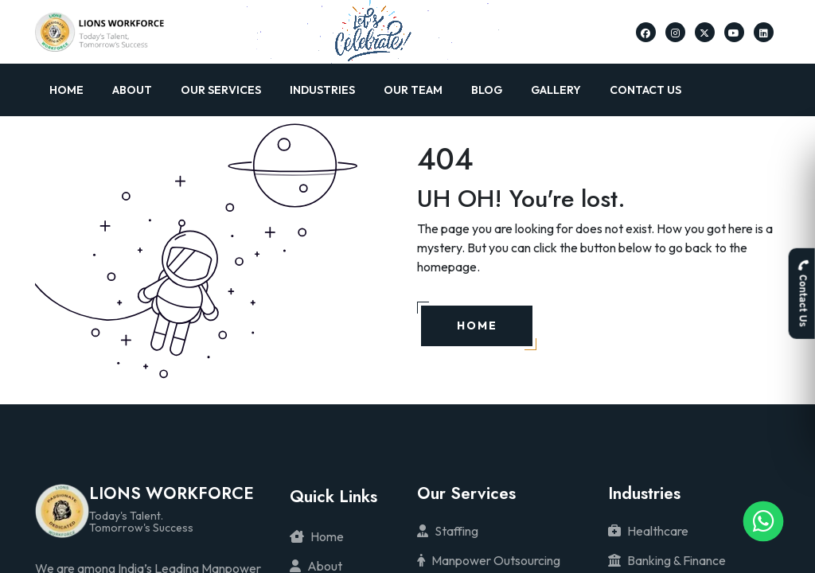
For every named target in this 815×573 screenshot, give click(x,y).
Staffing (447, 531)
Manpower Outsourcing (488, 560)
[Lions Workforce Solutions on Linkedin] (763, 32)
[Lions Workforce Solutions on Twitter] (704, 32)
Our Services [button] (221, 90)
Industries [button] (322, 90)
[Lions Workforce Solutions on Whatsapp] (763, 521)
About (132, 90)
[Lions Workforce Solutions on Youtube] (733, 32)
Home (66, 90)
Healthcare (648, 531)
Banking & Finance (667, 560)
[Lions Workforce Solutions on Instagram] (675, 32)
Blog (486, 90)
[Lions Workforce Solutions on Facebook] (645, 32)
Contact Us (645, 90)
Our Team (413, 90)
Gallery (556, 90)
